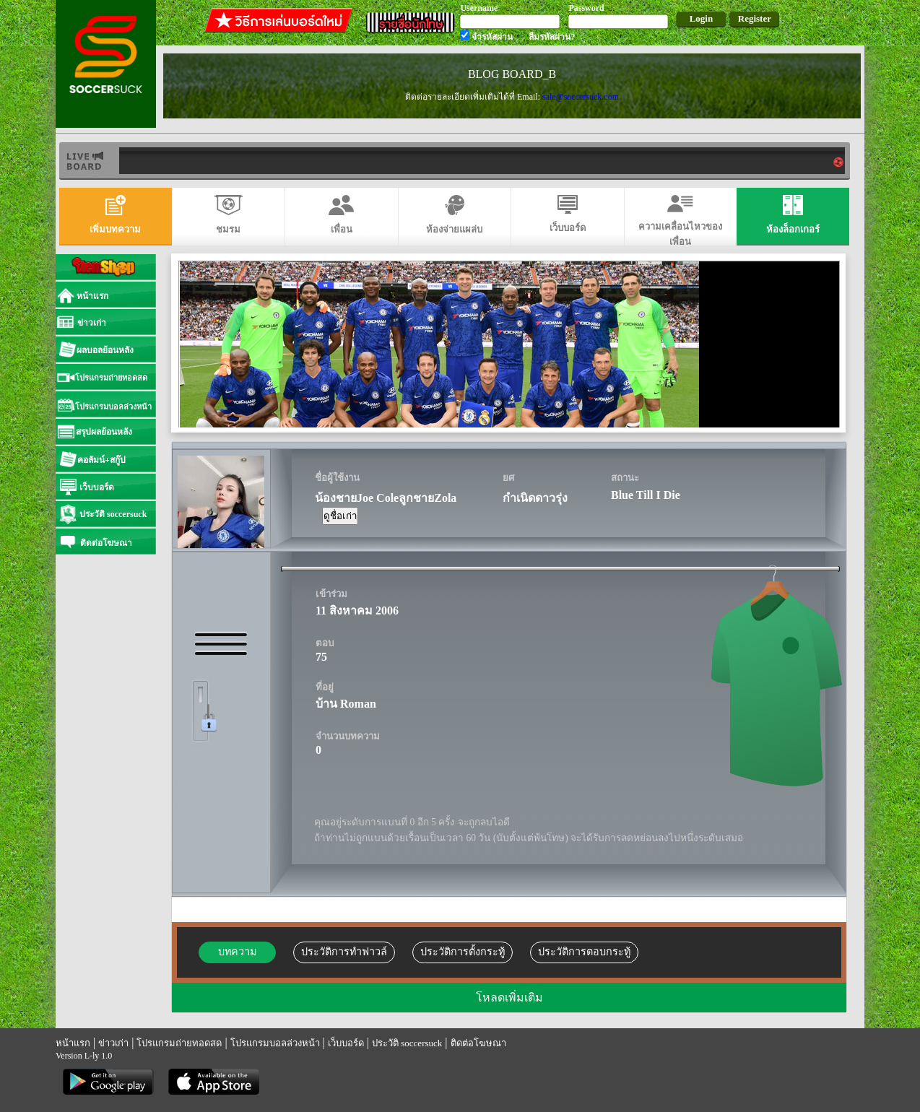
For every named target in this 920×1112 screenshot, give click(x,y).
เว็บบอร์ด (346, 1043)
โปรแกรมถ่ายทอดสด (179, 1043)
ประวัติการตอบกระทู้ (584, 951)
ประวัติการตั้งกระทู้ (462, 951)
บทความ (237, 951)
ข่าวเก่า (113, 1043)
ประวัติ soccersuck (407, 1043)
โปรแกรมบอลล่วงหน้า (275, 1043)
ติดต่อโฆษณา (478, 1043)
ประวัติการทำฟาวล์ (344, 951)
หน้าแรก (73, 1043)
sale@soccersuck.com (580, 97)
